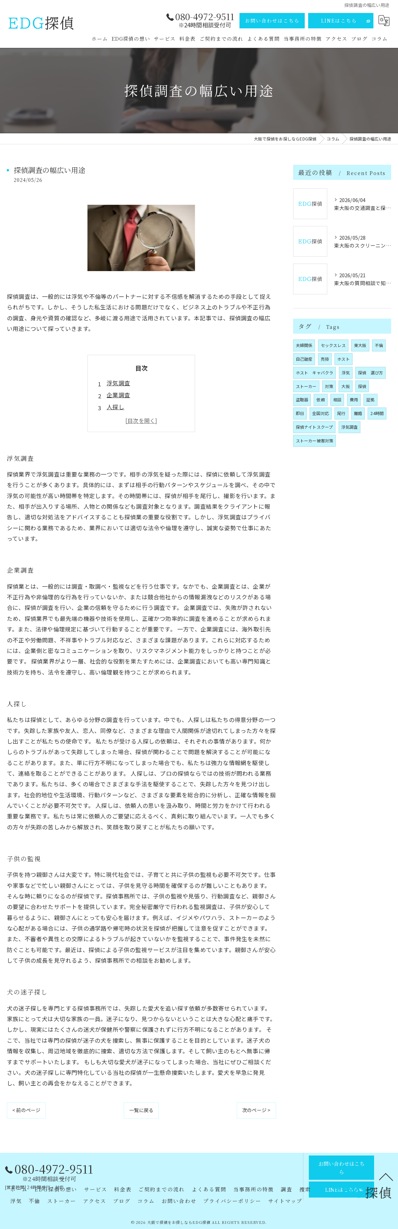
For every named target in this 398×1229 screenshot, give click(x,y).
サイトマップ (285, 1200)
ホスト (343, 359)
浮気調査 (118, 383)
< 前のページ (26, 1110)
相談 (337, 399)
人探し (115, 407)
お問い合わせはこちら (272, 20)
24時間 (377, 413)
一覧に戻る (141, 1110)
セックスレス (333, 345)
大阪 (345, 386)
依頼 (320, 399)
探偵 (362, 386)
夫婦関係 (304, 345)
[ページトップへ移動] (386, 1176)
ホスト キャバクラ (314, 372)
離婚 (358, 413)
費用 (354, 399)
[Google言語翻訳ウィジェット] (384, 20)
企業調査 (118, 395)
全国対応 (320, 413)
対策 (329, 386)
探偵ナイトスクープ (314, 427)
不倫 (379, 345)
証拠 (370, 399)
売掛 (325, 359)
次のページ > (256, 1110)
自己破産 (304, 359)
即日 (300, 413)
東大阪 (360, 345)
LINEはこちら (339, 20)
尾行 (341, 413)
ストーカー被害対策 (314, 440)
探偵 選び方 (370, 372)
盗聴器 (302, 399)
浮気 (346, 372)
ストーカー (306, 386)
